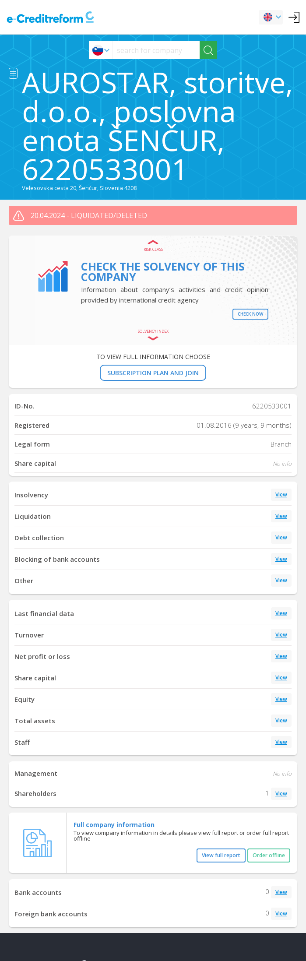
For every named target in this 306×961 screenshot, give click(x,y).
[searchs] (156, 50)
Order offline (269, 855)
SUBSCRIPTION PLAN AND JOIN (153, 373)
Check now (250, 314)
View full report (221, 855)
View (281, 494)
